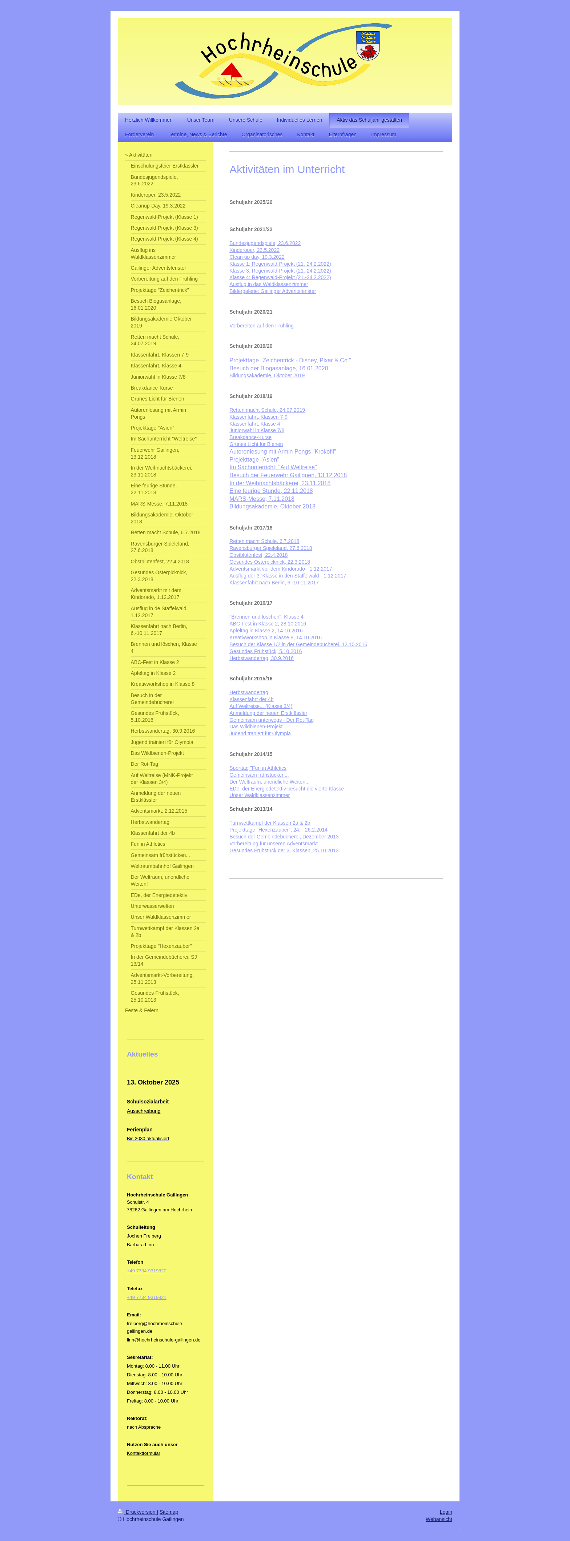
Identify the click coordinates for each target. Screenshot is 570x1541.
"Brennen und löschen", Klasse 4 (266, 617)
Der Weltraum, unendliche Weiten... (269, 782)
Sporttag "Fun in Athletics (257, 768)
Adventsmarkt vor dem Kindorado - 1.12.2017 (280, 569)
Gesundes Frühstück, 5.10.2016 (265, 651)
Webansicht (439, 1519)
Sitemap (169, 1512)
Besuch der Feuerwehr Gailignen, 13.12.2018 (288, 475)
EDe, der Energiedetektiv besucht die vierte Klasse (286, 789)
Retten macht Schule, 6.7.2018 (264, 541)
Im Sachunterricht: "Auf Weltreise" (273, 467)
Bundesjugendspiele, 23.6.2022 (265, 243)
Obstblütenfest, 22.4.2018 (258, 555)
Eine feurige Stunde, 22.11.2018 (271, 491)
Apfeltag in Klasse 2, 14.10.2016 (266, 630)
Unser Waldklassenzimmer (259, 795)
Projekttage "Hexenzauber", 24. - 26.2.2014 (278, 830)
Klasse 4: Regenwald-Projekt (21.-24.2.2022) (280, 277)
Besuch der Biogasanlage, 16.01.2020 (278, 368)
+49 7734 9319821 (146, 1297)
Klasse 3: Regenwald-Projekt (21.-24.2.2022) (280, 271)
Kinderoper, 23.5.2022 (254, 250)
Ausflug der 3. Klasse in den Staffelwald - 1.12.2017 (287, 576)
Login (446, 1512)
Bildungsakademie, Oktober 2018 (272, 506)
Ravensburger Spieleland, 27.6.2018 (270, 548)
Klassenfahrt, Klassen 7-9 (258, 417)
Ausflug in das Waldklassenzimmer (268, 284)
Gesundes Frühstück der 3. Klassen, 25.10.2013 (283, 850)
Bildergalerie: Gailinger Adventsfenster (272, 291)
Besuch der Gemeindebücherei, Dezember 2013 (283, 837)
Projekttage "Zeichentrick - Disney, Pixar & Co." (290, 360)
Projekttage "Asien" (254, 459)
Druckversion (137, 1512)
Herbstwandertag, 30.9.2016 (261, 658)
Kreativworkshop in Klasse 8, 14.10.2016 (275, 637)
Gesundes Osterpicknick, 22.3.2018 (269, 562)
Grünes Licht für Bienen (256, 444)
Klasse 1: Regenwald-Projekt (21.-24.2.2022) (280, 264)
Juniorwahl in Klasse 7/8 (256, 430)
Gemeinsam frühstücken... (259, 775)
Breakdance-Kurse (250, 437)
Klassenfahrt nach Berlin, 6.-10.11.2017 (274, 583)
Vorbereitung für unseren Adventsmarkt (273, 843)
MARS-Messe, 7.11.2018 (261, 499)
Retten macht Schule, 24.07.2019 (267, 410)
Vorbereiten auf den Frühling (261, 326)
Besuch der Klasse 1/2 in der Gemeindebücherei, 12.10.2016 (298, 644)
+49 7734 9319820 (146, 1271)
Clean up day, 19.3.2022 (257, 257)
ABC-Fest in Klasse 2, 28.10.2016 (267, 624)
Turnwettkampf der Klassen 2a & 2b (269, 823)
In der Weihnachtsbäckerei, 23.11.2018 (279, 483)
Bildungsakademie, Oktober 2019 (267, 375)
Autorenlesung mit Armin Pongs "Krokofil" (282, 451)
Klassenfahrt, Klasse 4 (254, 424)
